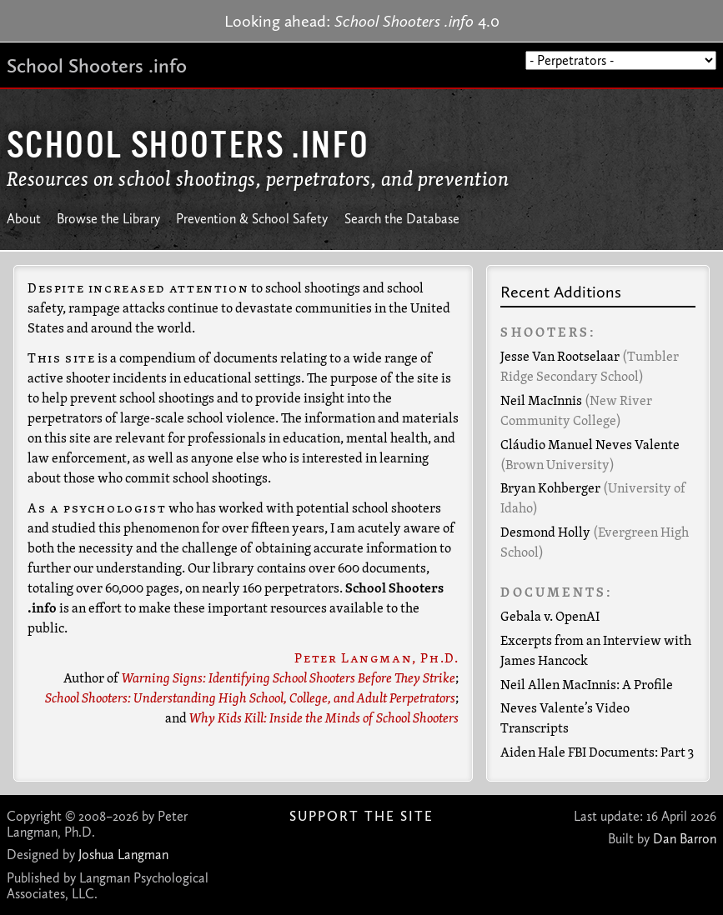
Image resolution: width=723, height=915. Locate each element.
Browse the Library (108, 219)
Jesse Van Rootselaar (560, 357)
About (24, 219)
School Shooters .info (97, 65)
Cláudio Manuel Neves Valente (590, 446)
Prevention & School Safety (252, 219)
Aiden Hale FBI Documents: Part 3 (597, 753)
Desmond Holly (545, 533)
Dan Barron (684, 839)
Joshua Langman (123, 854)
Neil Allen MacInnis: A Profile (586, 686)
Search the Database (401, 219)
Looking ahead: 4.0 (362, 21)
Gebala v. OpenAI (550, 617)
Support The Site (361, 816)
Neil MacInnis (541, 401)
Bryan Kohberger (550, 489)
